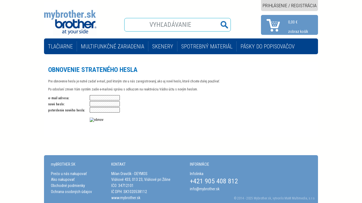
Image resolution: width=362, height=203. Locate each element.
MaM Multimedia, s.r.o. (300, 198)
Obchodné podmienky (68, 185)
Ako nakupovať (62, 179)
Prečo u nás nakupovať (69, 173)
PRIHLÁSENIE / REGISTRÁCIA (290, 5)
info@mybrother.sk (204, 189)
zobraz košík (298, 31)
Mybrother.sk (262, 198)
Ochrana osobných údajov (71, 191)
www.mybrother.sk (125, 198)
